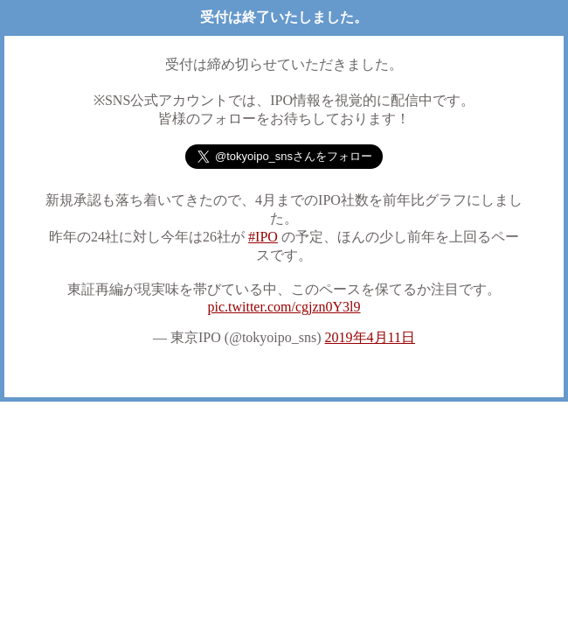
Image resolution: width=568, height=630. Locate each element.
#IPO (263, 236)
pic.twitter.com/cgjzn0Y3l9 (283, 306)
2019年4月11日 (370, 337)
